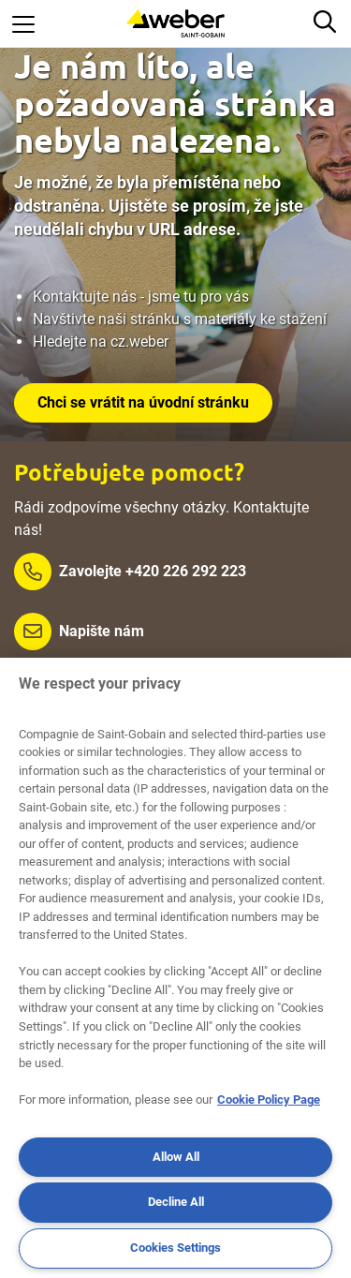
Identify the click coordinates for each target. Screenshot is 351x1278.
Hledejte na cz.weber (100, 341)
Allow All (176, 1157)
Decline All (176, 1202)
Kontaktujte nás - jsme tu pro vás (141, 296)
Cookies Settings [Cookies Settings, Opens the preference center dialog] (175, 1248)
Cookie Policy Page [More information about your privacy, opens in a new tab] (268, 1099)
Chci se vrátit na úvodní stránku (143, 402)
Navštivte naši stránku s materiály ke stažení (180, 319)
